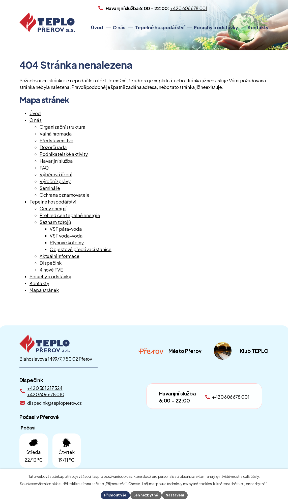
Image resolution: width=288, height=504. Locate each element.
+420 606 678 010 (45, 394)
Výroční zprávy (55, 181)
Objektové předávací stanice (80, 249)
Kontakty (258, 27)
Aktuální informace (59, 256)
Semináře (50, 188)
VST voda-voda (66, 236)
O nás (119, 27)
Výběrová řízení (56, 174)
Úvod (97, 27)
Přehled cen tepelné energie (70, 215)
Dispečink (51, 263)
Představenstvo (56, 140)
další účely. (251, 476)
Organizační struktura (62, 127)
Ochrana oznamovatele (65, 195)
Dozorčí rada (53, 147)
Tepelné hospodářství (159, 27)
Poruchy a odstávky (216, 27)
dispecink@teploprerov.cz (54, 403)
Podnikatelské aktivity (64, 154)
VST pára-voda (66, 229)
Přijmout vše (115, 495)
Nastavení (175, 495)
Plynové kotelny (67, 242)
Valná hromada (56, 134)
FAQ (44, 168)
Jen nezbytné (146, 495)
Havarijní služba (56, 161)
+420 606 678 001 (230, 397)
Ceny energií (53, 208)
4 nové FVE (51, 270)
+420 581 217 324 (45, 388)
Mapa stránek (44, 290)
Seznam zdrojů (55, 222)
